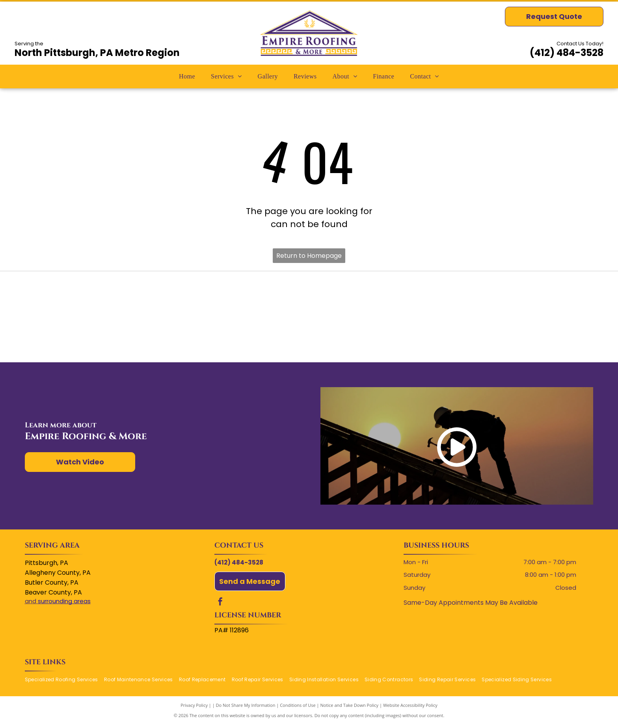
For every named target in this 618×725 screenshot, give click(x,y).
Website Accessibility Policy (410, 705)
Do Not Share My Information (245, 705)
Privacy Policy (194, 705)
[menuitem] (187, 76)
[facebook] (220, 602)
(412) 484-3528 (566, 52)
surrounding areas (64, 601)
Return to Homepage (309, 255)
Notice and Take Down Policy (349, 705)
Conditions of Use (298, 705)
